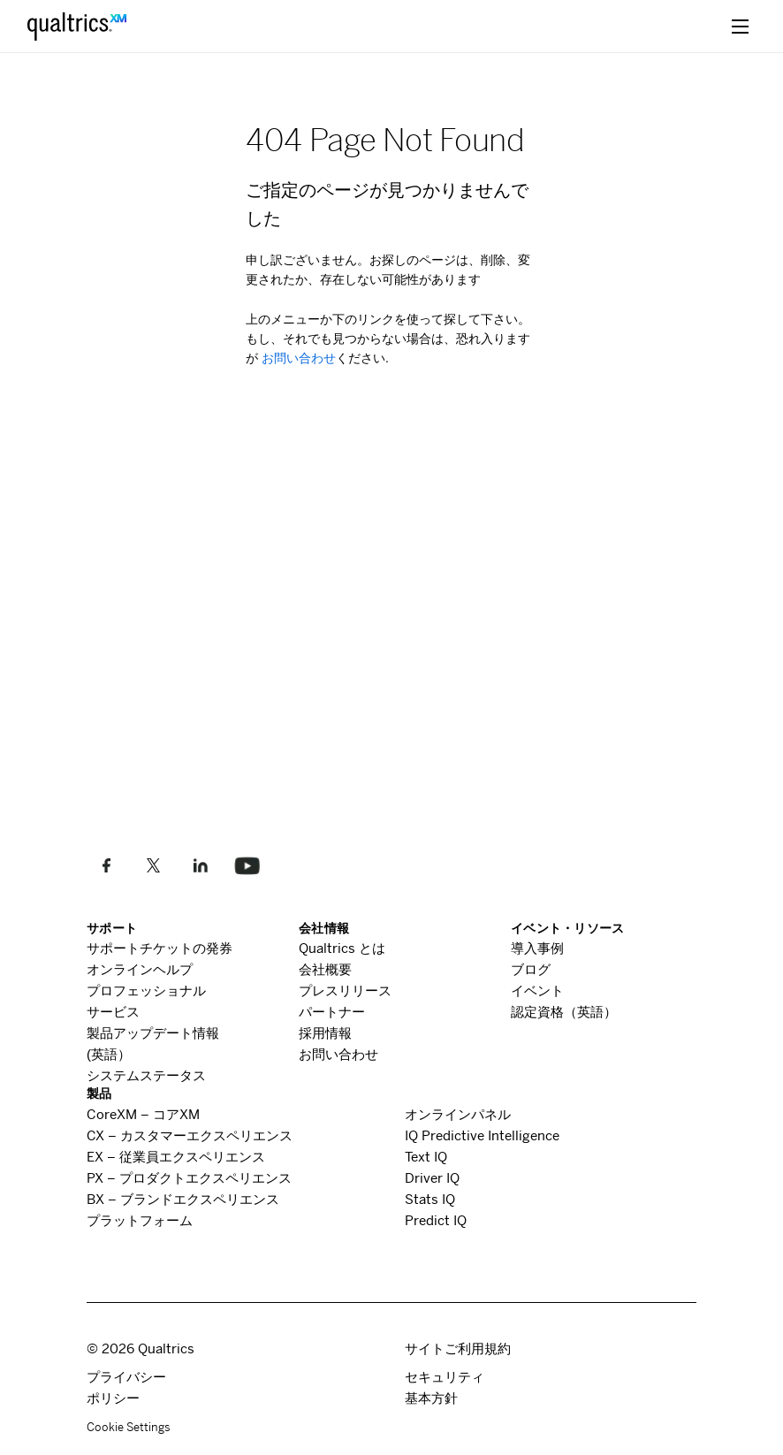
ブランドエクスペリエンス (183, 1199)
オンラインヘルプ (140, 969)
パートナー (332, 1011)
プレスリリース (345, 990)
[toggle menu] (740, 26)
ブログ (531, 969)
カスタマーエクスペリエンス (190, 1135)
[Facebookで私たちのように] (106, 866)
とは (342, 948)
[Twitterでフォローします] (153, 866)
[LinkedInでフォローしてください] (200, 866)
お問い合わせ (297, 358)
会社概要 (325, 969)
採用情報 (325, 1032)
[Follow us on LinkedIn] (247, 866)
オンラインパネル (458, 1114)
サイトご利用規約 (458, 1348)
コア (143, 1114)
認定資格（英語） (564, 1011)
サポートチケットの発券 (159, 948)
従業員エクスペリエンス (176, 1156)
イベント (537, 990)
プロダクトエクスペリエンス (189, 1177)
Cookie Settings (129, 1428)
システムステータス (146, 1075)
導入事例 (537, 948)
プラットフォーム (140, 1220)
